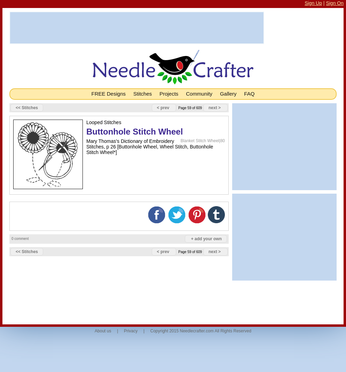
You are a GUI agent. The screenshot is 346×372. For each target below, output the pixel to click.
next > (215, 107)
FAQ (249, 94)
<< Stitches (27, 107)
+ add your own (206, 238)
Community (199, 94)
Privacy (130, 331)
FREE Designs (109, 94)
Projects (168, 94)
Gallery (228, 94)
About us (103, 331)
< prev (163, 107)
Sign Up (313, 3)
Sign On (335, 3)
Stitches (142, 94)
